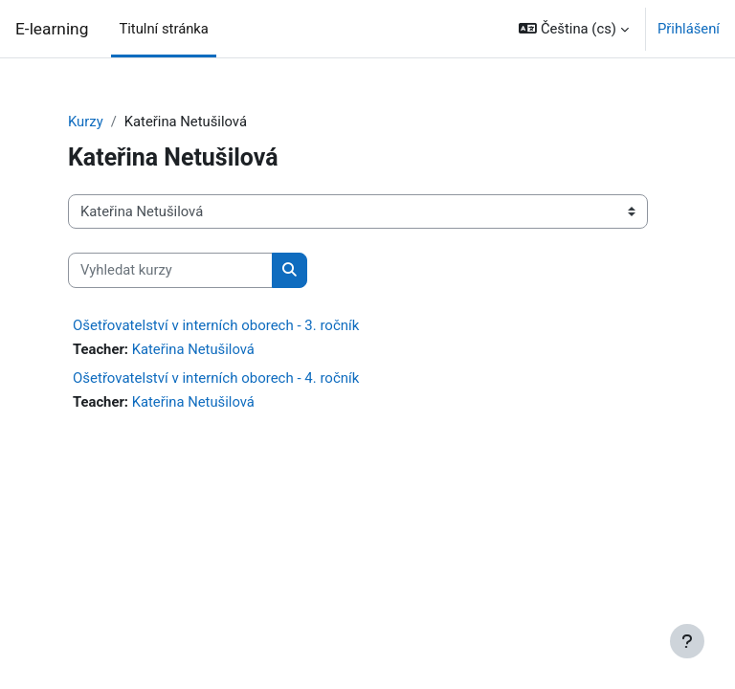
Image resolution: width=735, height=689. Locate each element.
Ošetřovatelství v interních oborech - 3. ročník (216, 325)
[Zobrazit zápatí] (687, 641)
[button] (573, 28)
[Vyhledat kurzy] (170, 270)
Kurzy (85, 121)
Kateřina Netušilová (193, 349)
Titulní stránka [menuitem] (164, 28)
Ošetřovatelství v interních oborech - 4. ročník (216, 378)
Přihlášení (688, 28)
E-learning (51, 28)
